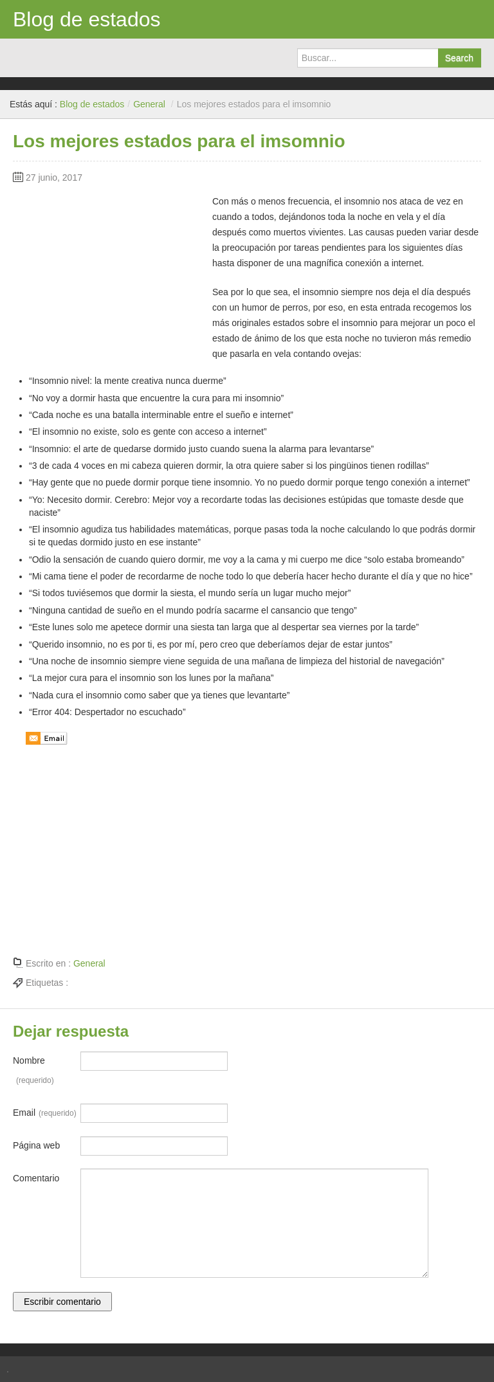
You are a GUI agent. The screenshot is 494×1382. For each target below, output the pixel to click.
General (149, 104)
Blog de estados (87, 19)
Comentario (36, 1178)
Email (45, 1113)
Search (459, 58)
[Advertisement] (109, 274)
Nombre (33, 1072)
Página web (36, 1145)
